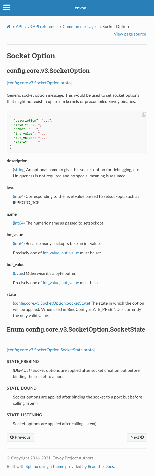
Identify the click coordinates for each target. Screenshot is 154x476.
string (19, 170)
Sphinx (32, 467)
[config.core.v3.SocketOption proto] (39, 83)
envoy (80, 8)
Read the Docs (101, 467)
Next (137, 437)
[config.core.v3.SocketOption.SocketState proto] (51, 350)
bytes (19, 273)
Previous (20, 437)
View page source (130, 34)
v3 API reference (42, 27)
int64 (19, 196)
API (19, 27)
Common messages (80, 27)
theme (58, 467)
